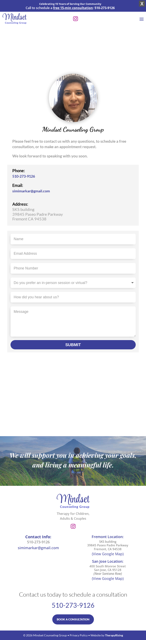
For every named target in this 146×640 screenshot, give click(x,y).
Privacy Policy (79, 635)
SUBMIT (73, 345)
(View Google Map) (108, 554)
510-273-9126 (23, 176)
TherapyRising (114, 635)
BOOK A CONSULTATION (73, 619)
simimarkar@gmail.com (31, 191)
